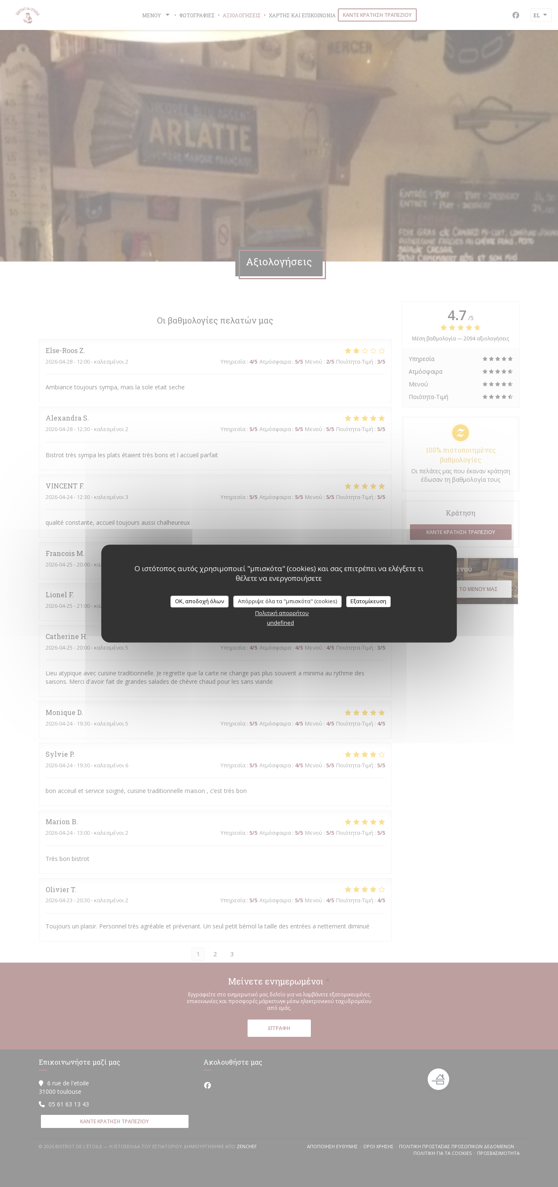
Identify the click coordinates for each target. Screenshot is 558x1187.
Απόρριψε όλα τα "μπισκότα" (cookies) (287, 601)
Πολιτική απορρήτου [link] (282, 613)
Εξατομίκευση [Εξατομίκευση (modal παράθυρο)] (368, 601)
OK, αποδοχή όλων (199, 601)
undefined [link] (280, 622)
